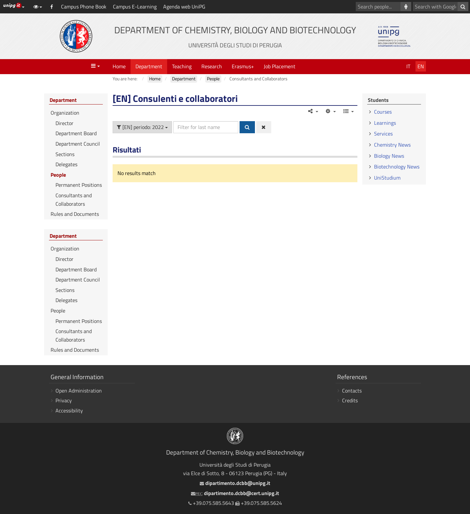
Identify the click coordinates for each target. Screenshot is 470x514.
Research (211, 66)
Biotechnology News (396, 166)
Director (64, 123)
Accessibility (69, 410)
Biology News (389, 156)
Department (148, 66)
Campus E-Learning (135, 6)
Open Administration (78, 390)
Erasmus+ (243, 66)
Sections (64, 154)
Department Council (77, 144)
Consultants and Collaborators (73, 199)
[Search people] (405, 6)
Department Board (76, 133)
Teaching (182, 66)
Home (119, 66)
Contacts (352, 390)
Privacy (63, 400)
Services (383, 133)
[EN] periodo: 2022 (142, 127)
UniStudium (387, 178)
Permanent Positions (78, 185)
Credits (350, 400)
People (58, 175)
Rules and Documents (75, 214)
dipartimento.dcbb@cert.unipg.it (235, 493)
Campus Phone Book (83, 6)
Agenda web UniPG (184, 6)
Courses (383, 112)
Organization (65, 113)
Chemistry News (392, 145)
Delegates (66, 164)
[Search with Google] (463, 6)
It (408, 66)
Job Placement (279, 66)
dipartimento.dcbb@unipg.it (235, 483)
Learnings (385, 123)
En (420, 66)
